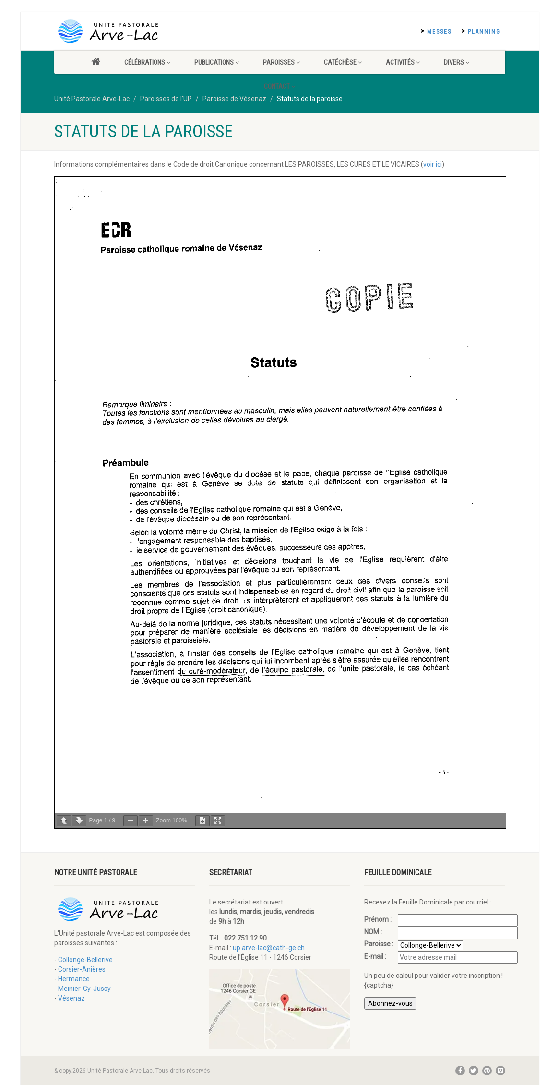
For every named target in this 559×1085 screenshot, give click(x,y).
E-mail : (376, 956)
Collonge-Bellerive (85, 960)
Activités (403, 62)
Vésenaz (71, 998)
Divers (456, 62)
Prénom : (378, 919)
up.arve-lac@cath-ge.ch (269, 948)
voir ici (432, 164)
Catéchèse (343, 62)
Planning (484, 31)
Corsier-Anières (82, 969)
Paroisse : (379, 944)
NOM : (373, 932)
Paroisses (281, 62)
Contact (279, 86)
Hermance (74, 979)
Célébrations (147, 62)
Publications (216, 62)
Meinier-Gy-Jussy (84, 988)
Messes (439, 31)
